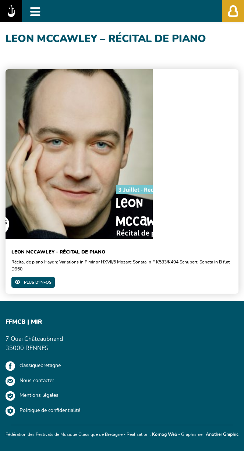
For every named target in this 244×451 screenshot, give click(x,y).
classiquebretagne (40, 365)
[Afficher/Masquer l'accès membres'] (233, 11)
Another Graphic (222, 434)
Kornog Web (164, 434)
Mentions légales (39, 395)
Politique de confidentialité (50, 410)
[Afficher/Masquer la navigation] (35, 11)
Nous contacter (37, 380)
